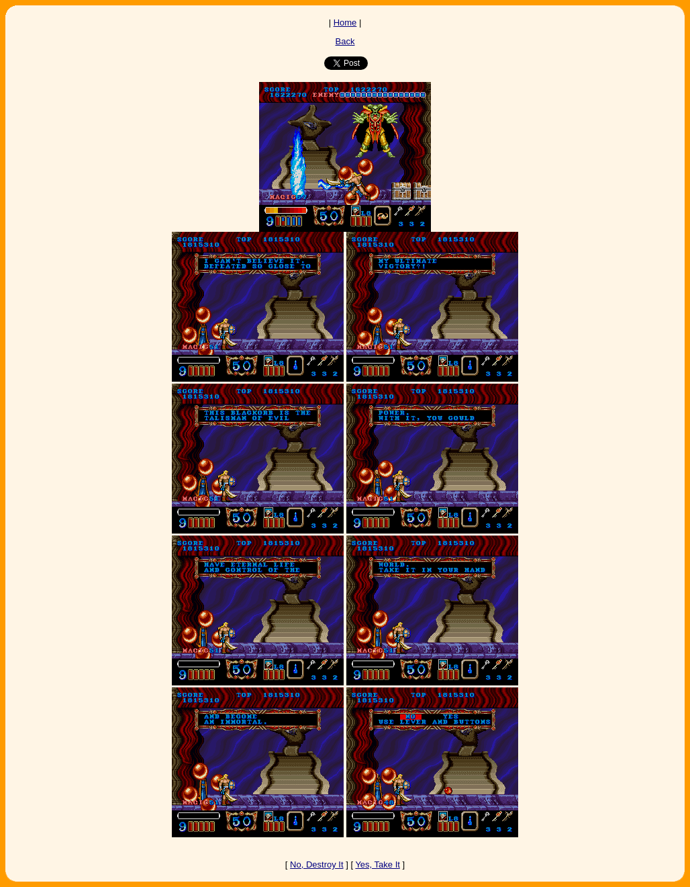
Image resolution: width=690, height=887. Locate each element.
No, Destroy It (316, 864)
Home (345, 22)
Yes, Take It (377, 864)
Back (345, 41)
